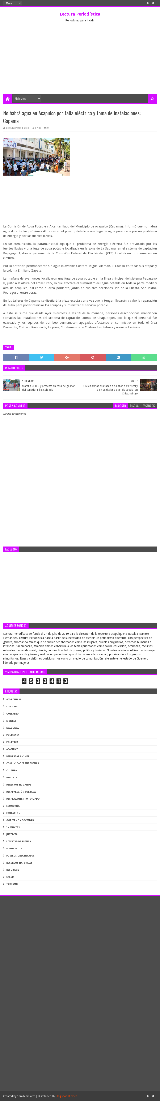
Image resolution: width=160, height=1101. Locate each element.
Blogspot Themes (66, 1096)
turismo (12, 884)
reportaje (12, 869)
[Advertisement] (80, 62)
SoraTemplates (26, 1096)
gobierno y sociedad (20, 820)
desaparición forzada (21, 792)
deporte (11, 777)
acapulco (12, 749)
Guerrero (12, 713)
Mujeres (11, 721)
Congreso (13, 706)
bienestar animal (17, 756)
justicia (11, 834)
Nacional (12, 728)
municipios (14, 848)
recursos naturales (19, 863)
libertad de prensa (18, 841)
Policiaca (12, 735)
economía (13, 806)
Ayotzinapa (13, 699)
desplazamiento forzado (23, 799)
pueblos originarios (20, 855)
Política (12, 742)
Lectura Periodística (80, 14)
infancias (13, 827)
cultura (11, 770)
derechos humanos (18, 784)
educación (13, 813)
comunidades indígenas (22, 763)
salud (10, 877)
